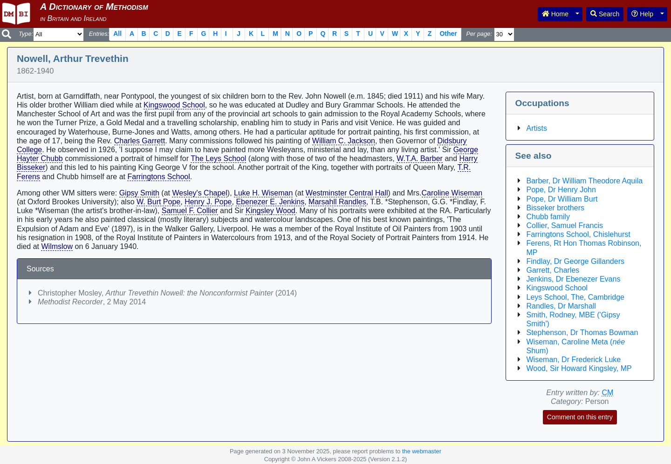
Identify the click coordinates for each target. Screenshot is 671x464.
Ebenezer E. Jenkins (270, 202)
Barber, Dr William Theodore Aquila (585, 181)
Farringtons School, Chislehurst (578, 234)
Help (642, 14)
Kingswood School (174, 105)
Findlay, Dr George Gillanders (575, 261)
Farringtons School (158, 177)
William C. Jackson (343, 141)
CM (607, 393)
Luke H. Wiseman (263, 193)
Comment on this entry (580, 417)
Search (604, 14)
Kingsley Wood (270, 211)
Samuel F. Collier (190, 211)
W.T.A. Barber (420, 158)
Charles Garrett (139, 141)
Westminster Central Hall (347, 193)
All (117, 33)
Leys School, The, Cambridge (575, 297)
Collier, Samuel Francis (565, 225)
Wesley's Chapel (199, 193)
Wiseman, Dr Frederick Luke (574, 359)
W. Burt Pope (158, 202)
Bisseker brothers (556, 208)
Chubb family (548, 217)
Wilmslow (57, 246)
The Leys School (218, 158)
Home (555, 14)
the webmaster (421, 451)
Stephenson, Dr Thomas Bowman (582, 332)
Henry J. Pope (208, 202)
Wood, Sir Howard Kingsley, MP (579, 368)
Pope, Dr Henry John (561, 190)
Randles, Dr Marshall (561, 306)
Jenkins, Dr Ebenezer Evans (574, 279)
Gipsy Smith (139, 193)
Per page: (479, 33)
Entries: (99, 33)
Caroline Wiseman (452, 193)
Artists (537, 128)
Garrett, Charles (553, 270)
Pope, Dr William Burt (562, 199)
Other (448, 33)
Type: (26, 33)
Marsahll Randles (337, 202)
